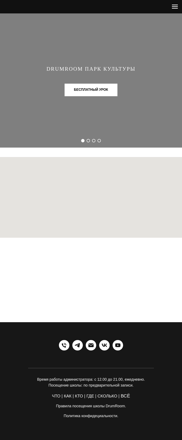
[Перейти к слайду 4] (99, 140)
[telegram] (77, 345)
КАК (68, 396)
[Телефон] (64, 345)
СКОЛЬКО (107, 396)
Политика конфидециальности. (91, 416)
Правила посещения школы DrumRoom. (91, 406)
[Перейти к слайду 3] (93, 140)
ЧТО (56, 396)
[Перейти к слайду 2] (88, 140)
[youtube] (118, 345)
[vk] (104, 345)
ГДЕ (90, 396)
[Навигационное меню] (175, 7)
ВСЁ (125, 395)
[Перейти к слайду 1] (82, 140)
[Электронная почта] (91, 345)
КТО (79, 396)
